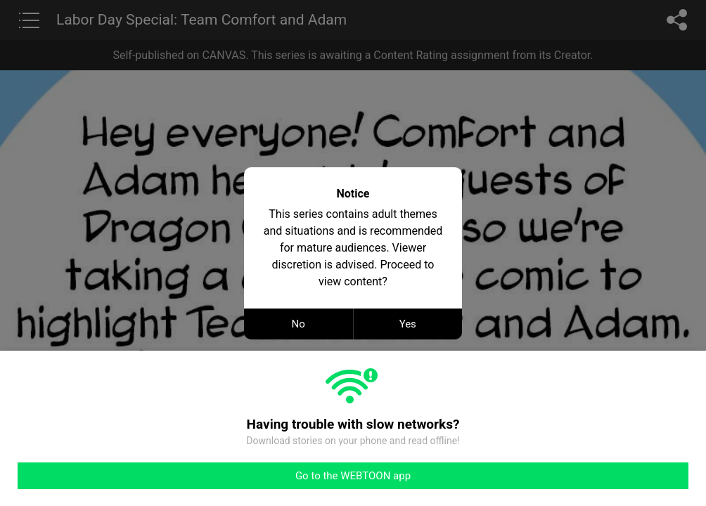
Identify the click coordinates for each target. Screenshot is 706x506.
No (298, 324)
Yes (407, 324)
